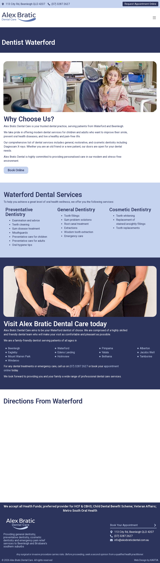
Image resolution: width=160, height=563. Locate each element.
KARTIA (154, 560)
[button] (154, 18)
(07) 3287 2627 (79, 366)
